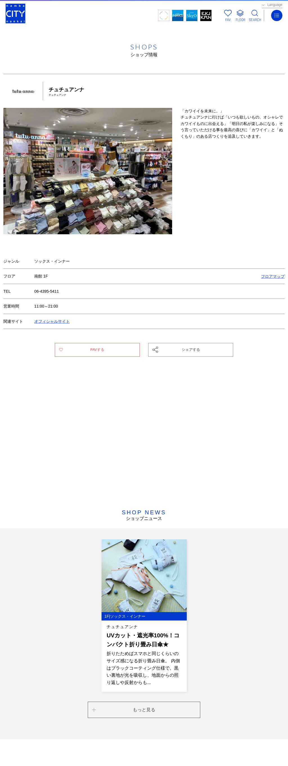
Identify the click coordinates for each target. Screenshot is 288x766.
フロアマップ (273, 276)
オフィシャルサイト (52, 321)
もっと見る (144, 709)
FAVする (97, 349)
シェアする (191, 349)
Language (274, 5)
